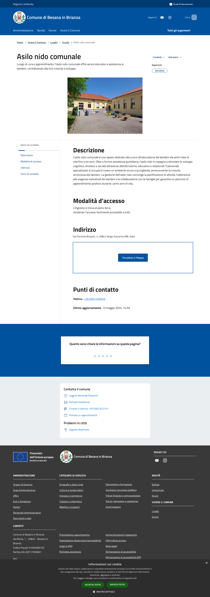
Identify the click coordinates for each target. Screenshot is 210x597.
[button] (105, 591)
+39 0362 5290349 (94, 299)
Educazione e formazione (119, 484)
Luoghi (54, 42)
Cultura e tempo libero (71, 490)
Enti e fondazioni (22, 501)
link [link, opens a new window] (135, 578)
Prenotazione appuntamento (74, 535)
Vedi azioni (175, 57)
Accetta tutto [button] (93, 584)
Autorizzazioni (113, 507)
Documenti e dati (22, 518)
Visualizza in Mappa (133, 258)
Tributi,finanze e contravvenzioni (123, 495)
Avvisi (155, 496)
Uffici (16, 496)
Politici (16, 507)
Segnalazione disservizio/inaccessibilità (80, 540)
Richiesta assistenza (70, 552)
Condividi (159, 57)
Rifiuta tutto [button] (117, 584)
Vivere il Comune (37, 42)
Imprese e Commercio (70, 496)
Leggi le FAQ (65, 546)
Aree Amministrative (24, 490)
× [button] (206, 563)
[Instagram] (165, 17)
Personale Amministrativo (27, 513)
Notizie (155, 484)
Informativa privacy (116, 540)
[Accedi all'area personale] (181, 4)
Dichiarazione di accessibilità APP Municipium (123, 559)
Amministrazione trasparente (121, 535)
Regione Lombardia (23, 4)
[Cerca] (193, 17)
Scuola (65, 42)
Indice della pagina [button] (30, 145)
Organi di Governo (22, 484)
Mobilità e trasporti (69, 507)
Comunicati (158, 490)
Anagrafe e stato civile (71, 484)
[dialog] (105, 578)
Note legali (111, 546)
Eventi (155, 517)
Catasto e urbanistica (70, 501)
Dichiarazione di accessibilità (121, 552)
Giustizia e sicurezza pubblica (121, 490)
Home (20, 42)
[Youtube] (157, 17)
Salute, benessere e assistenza (122, 501)
